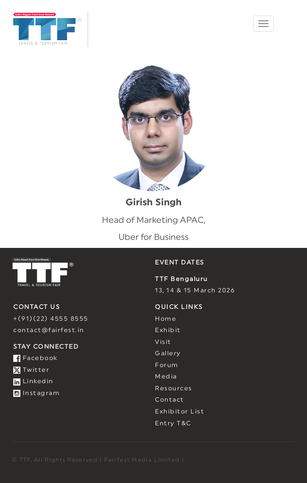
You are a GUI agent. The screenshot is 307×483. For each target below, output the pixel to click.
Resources (173, 389)
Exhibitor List (179, 412)
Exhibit (168, 330)
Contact (169, 400)
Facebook (35, 358)
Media (166, 377)
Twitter (31, 370)
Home (165, 319)
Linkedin (33, 381)
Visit (163, 342)
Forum (167, 365)
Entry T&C (173, 424)
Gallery (168, 354)
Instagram (36, 393)
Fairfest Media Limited (142, 460)
